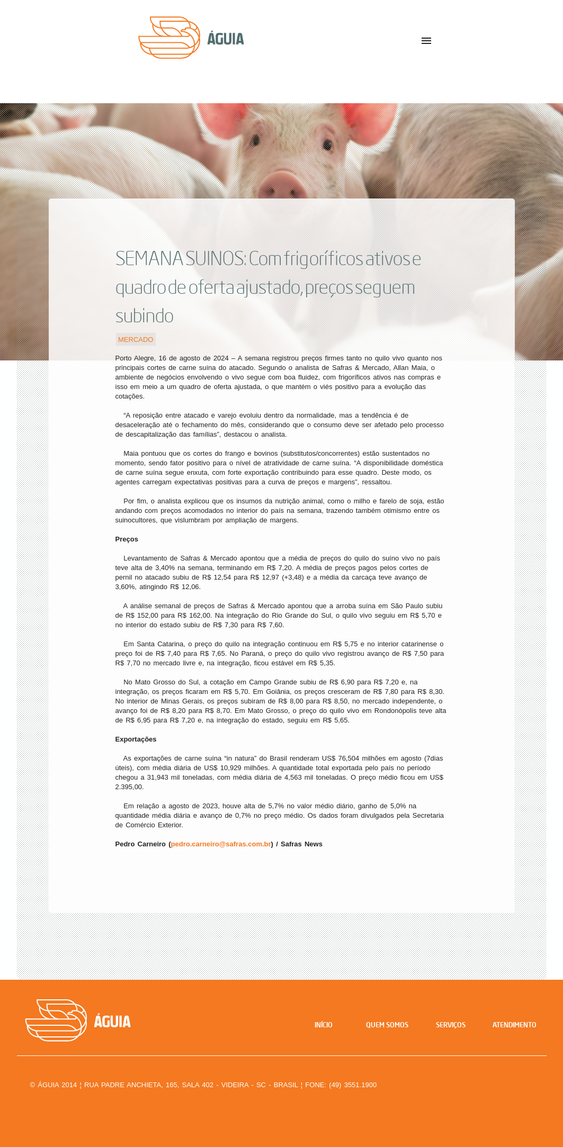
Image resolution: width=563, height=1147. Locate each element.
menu (426, 40)
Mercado (135, 339)
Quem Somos (387, 1024)
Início (324, 1024)
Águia (215, 47)
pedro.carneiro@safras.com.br (221, 844)
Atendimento (515, 1024)
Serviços (451, 1024)
